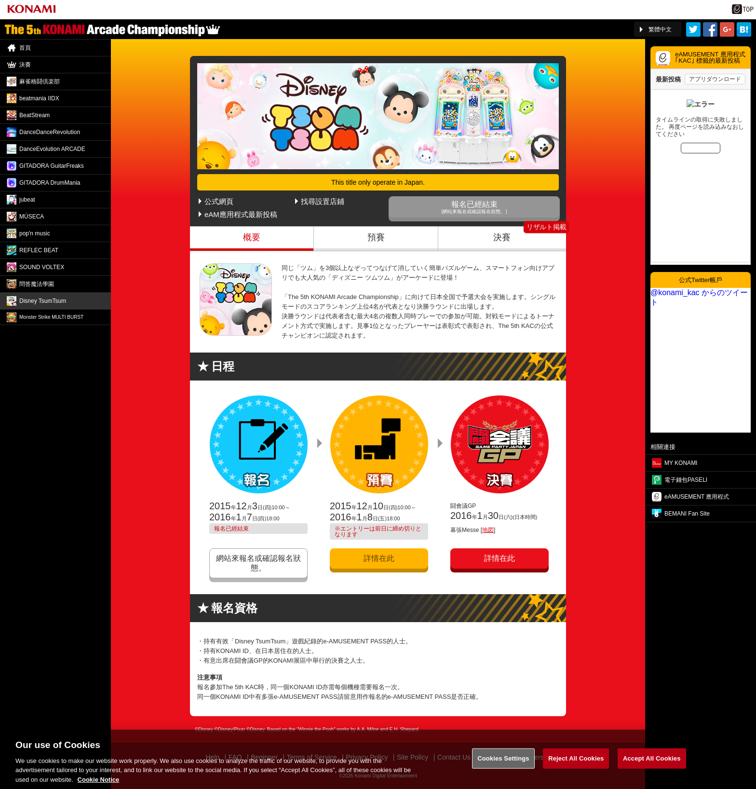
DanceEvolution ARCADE (52, 149)
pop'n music (34, 233)
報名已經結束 (474, 207)
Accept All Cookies (652, 764)
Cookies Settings (503, 764)
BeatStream (34, 115)
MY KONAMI (680, 463)
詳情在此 (379, 558)
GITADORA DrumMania (49, 182)
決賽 (502, 237)
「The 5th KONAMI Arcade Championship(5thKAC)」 (112, 29)
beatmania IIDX (39, 98)
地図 (488, 530)
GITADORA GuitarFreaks (51, 166)
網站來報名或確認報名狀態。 (258, 563)
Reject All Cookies (576, 764)
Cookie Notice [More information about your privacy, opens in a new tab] (99, 785)
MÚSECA (31, 216)
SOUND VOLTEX (41, 267)
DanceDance (49, 132)
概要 (251, 237)
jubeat (27, 199)
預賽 (376, 237)
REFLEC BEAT (38, 250)
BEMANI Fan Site (687, 513)
